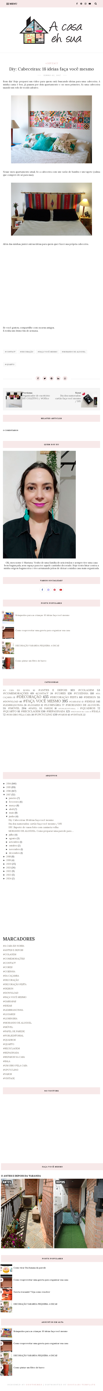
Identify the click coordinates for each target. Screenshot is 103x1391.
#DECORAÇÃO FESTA (64, 697)
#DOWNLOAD (10, 701)
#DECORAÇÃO (26, 352)
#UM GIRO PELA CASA (18, 714)
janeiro (13, 798)
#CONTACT (51, 63)
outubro (13, 845)
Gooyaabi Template (82, 1384)
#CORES (60, 693)
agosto (13, 838)
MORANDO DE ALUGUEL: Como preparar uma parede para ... (41, 831)
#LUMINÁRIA (52, 705)
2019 (8, 860)
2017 (8, 794)
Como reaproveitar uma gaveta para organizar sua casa (42, 630)
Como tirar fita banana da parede (30, 1267)
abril (11, 809)
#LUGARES (34, 705)
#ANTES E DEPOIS (52, 690)
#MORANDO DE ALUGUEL (73, 352)
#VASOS (62, 714)
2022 (9, 871)
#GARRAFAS (75, 701)
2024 (9, 878)
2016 (8, 790)
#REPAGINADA (55, 711)
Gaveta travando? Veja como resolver (32, 1292)
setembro (14, 841)
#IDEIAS (89, 701)
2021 (8, 867)
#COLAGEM (86, 690)
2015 (8, 787)
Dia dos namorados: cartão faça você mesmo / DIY (35, 823)
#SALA (95, 711)
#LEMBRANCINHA (13, 705)
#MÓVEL (14, 708)
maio (12, 812)
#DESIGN (90, 697)
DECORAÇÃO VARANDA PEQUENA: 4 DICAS (37, 645)
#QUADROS (87, 708)
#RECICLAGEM (30, 711)
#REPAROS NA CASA (80, 711)
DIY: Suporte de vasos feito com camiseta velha (33, 827)
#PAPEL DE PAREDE (40, 708)
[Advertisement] (51, 744)
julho (12, 834)
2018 (8, 856)
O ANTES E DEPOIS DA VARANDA (21, 1175)
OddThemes (34, 1384)
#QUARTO (9, 364)
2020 (9, 863)
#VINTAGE (77, 714)
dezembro (14, 853)
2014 (8, 783)
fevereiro (14, 801)
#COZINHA (81, 693)
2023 (9, 874)
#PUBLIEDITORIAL (67, 708)
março (12, 805)
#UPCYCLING (43, 714)
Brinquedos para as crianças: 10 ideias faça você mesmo (42, 615)
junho (12, 816)
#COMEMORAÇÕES (16, 693)
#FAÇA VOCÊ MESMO (47, 352)
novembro (15, 849)
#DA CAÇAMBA (11, 975)
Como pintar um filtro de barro (30, 660)
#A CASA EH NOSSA (16, 690)
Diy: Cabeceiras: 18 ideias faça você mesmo (31, 820)
